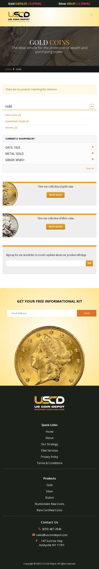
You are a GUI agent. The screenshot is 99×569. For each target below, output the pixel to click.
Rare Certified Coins (49, 510)
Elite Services (49, 450)
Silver (49, 491)
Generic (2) (11, 127)
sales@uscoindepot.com (51, 535)
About (49, 438)
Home (8, 69)
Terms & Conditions (50, 463)
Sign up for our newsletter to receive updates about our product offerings (46, 255)
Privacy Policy (49, 457)
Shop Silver (55, 226)
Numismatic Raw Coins (49, 504)
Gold (49, 485)
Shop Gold (55, 194)
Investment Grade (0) (17, 121)
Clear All (90, 168)
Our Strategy (49, 444)
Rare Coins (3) (13, 115)
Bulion (49, 498)
